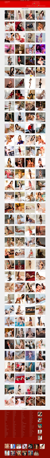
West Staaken (14, 430)
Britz (5, 421)
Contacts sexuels (31, 430)
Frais (25, 0)
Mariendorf (22, 415)
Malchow (22, 414)
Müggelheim (22, 422)
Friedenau (6, 431)
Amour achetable (31, 415)
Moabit (22, 421)
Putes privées (31, 421)
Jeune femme (31, 414)
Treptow (14, 423)
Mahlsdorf (22, 413)
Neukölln (22, 424)
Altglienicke (6, 413)
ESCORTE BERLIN (7, 1)
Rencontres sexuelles (32, 431)
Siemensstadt (14, 415)
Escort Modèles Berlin (22, 0)
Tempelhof (14, 421)
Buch (5, 422)
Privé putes (31, 423)
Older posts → (25, 408)
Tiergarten (14, 422)
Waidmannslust (14, 424)
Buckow (5, 424)
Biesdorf (5, 415)
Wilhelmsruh (14, 432)
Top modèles (31, 432)
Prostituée (31, 424)
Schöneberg (14, 414)
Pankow (22, 430)
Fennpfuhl (6, 430)
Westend (14, 431)
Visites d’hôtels (31, 413)
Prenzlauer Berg (23, 432)
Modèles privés (31, 422)
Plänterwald (22, 431)
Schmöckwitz (14, 413)
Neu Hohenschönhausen (23, 423)
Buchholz (6, 423)
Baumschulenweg (6, 414)
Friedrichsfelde (6, 432)
